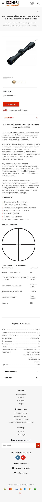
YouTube (23, 457)
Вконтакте (17, 457)
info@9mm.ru (23, 473)
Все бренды (21, 435)
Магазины (21, 400)
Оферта (21, 404)
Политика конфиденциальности (21, 422)
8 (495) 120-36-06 (23, 468)
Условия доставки (21, 416)
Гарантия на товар (21, 419)
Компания (21, 390)
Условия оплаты (21, 413)
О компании (21, 394)
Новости (21, 397)
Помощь (21, 427)
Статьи (21, 431)
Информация (21, 409)
